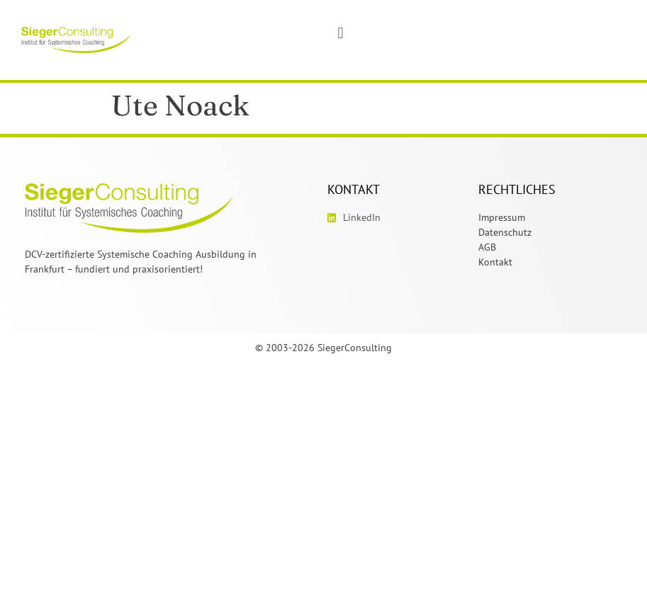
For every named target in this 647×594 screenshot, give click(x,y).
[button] (340, 33)
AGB (487, 247)
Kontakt (495, 262)
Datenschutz (504, 232)
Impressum (501, 217)
